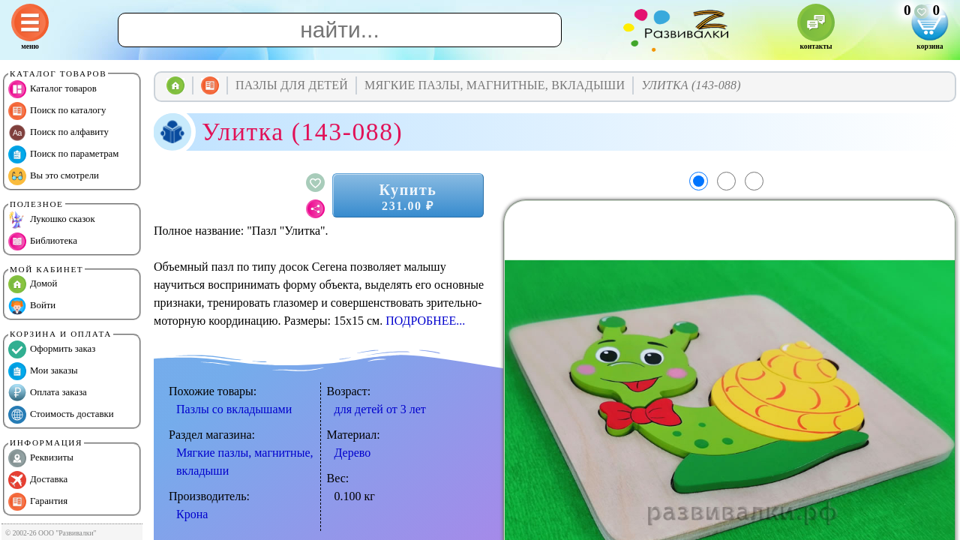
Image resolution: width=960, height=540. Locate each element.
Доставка (38, 480)
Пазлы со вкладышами (234, 409)
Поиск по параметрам (63, 155)
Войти (32, 306)
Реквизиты (41, 458)
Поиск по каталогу (57, 111)
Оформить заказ (51, 349)
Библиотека (42, 241)
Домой (32, 284)
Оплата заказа (47, 393)
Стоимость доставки (61, 415)
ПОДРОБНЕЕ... (425, 320)
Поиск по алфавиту (58, 133)
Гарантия (38, 502)
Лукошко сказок (51, 220)
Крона (192, 514)
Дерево (352, 452)
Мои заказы (43, 371)
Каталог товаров (52, 89)
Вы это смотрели (53, 176)
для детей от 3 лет (380, 409)
